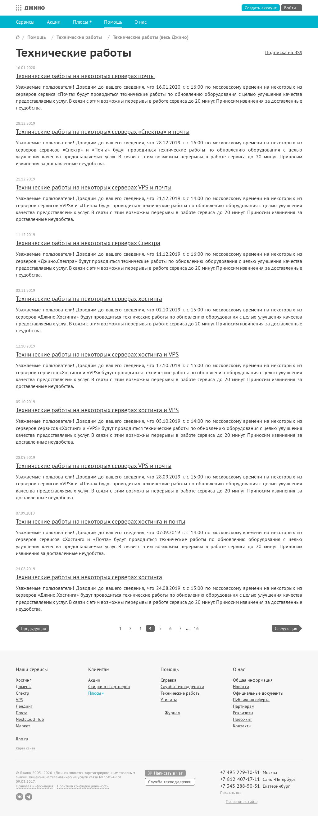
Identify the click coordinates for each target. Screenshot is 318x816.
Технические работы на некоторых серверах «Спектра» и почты (102, 132)
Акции (54, 22)
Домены (23, 686)
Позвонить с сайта (241, 801)
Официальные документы (258, 693)
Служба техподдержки (182, 686)
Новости (241, 686)
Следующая (286, 628)
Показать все (230, 792)
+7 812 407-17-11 (240, 779)
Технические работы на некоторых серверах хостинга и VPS (97, 354)
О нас (140, 22)
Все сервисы (17, 8)
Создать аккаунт (261, 8)
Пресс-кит (242, 719)
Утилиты (169, 699)
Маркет (23, 726)
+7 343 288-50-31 (240, 786)
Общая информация (253, 680)
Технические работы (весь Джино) (151, 37)
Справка (168, 680)
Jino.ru (22, 739)
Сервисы (25, 22)
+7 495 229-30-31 (240, 772)
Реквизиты (243, 713)
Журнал (172, 713)
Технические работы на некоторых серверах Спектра (88, 243)
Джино (35, 7)
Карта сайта (25, 748)
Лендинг (24, 706)
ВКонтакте (19, 796)
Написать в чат (168, 773)
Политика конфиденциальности (83, 786)
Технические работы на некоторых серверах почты (85, 76)
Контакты (242, 726)
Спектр (22, 693)
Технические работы (79, 37)
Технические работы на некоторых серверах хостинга (89, 299)
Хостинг (23, 680)
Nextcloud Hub (30, 719)
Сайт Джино (18, 37)
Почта (21, 713)
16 (196, 628)
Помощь (113, 22)
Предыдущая (33, 628)
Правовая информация (34, 786)
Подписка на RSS (283, 52)
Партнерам (243, 706)
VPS (19, 699)
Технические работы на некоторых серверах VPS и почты (93, 187)
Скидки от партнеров (109, 686)
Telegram (28, 796)
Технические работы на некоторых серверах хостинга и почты (100, 521)
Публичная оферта (251, 699)
